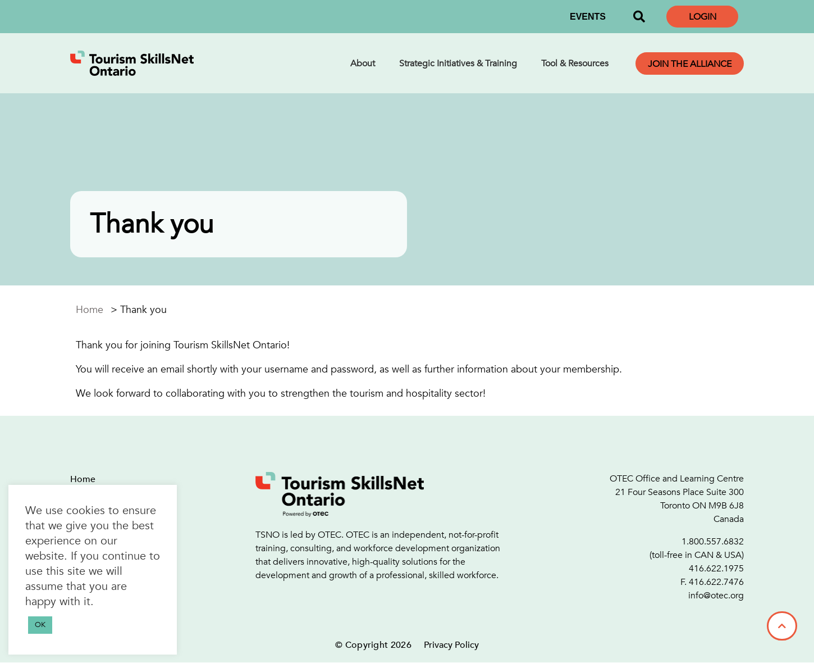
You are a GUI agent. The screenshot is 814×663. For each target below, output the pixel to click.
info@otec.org (716, 595)
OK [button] (40, 625)
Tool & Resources (575, 63)
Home (89, 310)
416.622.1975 (716, 568)
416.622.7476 (716, 582)
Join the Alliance (689, 64)
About (362, 63)
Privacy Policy (451, 645)
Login (702, 17)
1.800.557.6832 (713, 541)
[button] (639, 17)
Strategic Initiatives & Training (458, 63)
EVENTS (588, 16)
